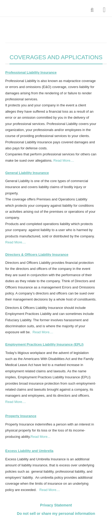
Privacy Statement (56, 505)
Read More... (40, 437)
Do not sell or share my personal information (56, 513)
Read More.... (64, 160)
